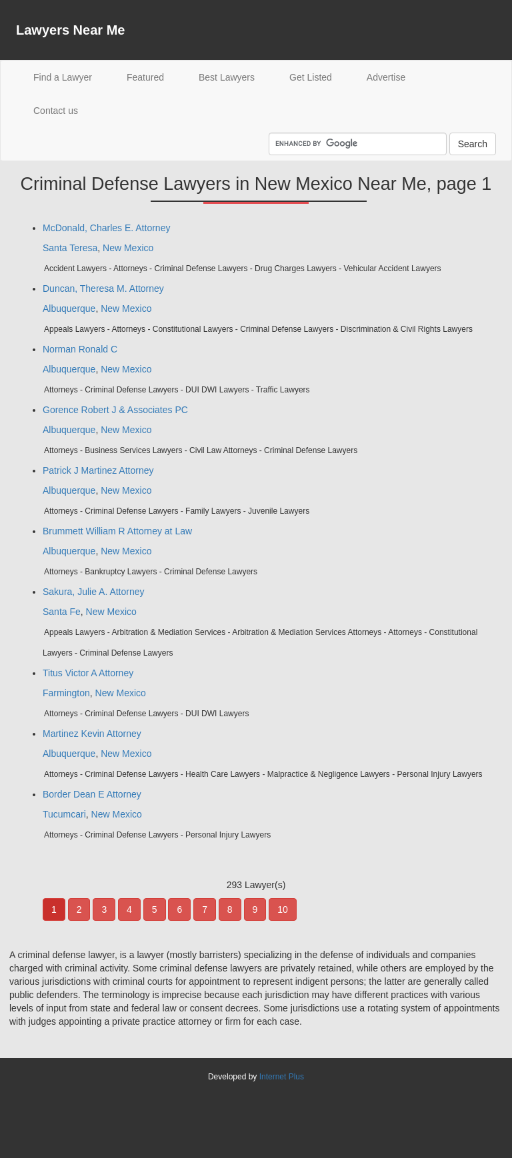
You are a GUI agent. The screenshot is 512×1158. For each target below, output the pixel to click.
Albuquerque (69, 308)
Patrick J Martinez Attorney (98, 470)
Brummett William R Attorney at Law (117, 531)
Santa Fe (62, 611)
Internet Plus (281, 1076)
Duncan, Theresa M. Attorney (103, 288)
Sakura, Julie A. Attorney (94, 591)
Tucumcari (64, 814)
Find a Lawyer (71, 76)
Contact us (55, 110)
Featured (145, 77)
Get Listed (310, 77)
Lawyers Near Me (70, 30)
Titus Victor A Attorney (88, 673)
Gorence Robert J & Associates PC (115, 409)
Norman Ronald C (80, 349)
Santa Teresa (70, 248)
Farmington (66, 693)
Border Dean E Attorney (92, 794)
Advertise (386, 77)
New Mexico (128, 248)
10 (282, 909)
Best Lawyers (227, 77)
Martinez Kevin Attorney (92, 733)
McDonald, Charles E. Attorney (106, 228)
